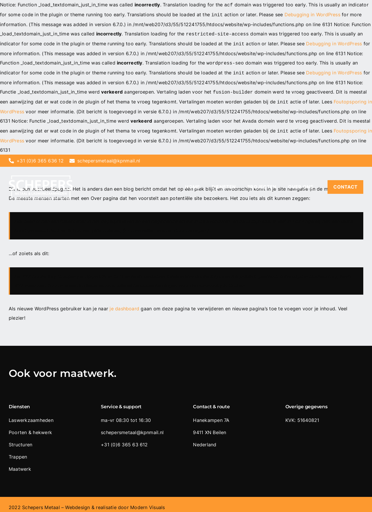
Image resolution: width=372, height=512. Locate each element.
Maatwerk (20, 463)
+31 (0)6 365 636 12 (40, 155)
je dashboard (124, 303)
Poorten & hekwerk (30, 426)
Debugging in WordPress (312, 14)
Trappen (18, 451)
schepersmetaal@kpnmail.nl (108, 155)
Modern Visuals (147, 501)
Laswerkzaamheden (31, 414)
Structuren (20, 439)
